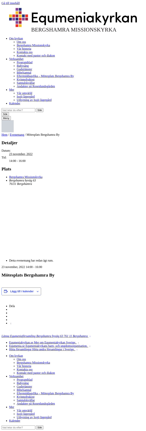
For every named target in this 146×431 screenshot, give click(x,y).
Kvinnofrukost (25, 79)
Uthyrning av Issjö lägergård (34, 100)
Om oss (21, 41)
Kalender (14, 103)
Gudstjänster (24, 69)
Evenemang (17, 134)
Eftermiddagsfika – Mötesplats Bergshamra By (45, 76)
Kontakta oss (25, 52)
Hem (4, 134)
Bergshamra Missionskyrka (33, 45)
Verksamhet (16, 59)
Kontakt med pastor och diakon (36, 55)
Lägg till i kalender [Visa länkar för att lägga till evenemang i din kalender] (22, 291)
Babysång (23, 65)
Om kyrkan (16, 38)
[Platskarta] (73, 222)
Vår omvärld (24, 93)
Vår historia (24, 48)
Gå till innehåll (11, 3)
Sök (39, 110)
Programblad (25, 62)
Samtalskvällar (26, 82)
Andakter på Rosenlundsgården (36, 86)
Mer (11, 89)
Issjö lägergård (26, 96)
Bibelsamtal (24, 72)
